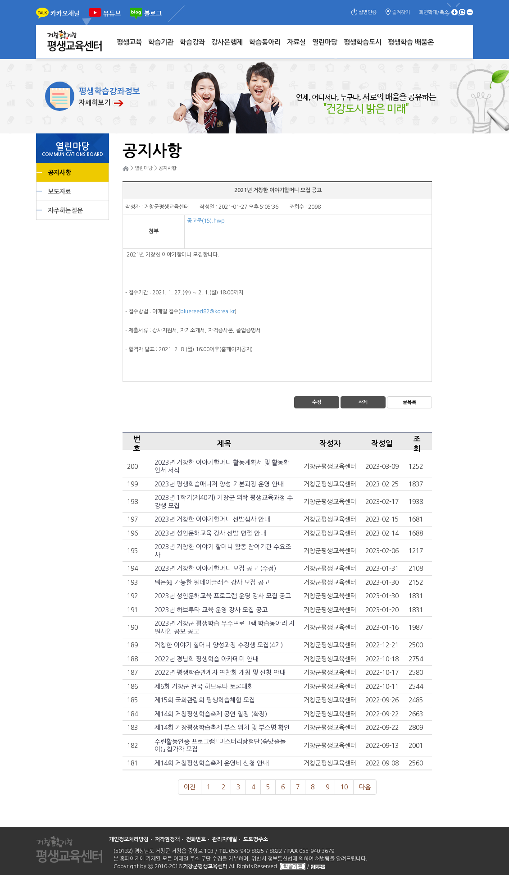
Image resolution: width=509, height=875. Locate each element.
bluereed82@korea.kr (207, 311)
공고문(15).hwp (206, 221)
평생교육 (129, 42)
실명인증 (368, 12)
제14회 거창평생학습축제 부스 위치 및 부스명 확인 (222, 727)
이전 (189, 787)
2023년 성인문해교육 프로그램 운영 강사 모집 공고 (223, 596)
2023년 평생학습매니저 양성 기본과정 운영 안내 (219, 484)
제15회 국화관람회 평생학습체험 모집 (205, 700)
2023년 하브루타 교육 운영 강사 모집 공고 (211, 610)
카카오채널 (65, 13)
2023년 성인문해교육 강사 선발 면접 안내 (210, 533)
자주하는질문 (65, 210)
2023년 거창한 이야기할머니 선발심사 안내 (212, 519)
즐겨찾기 (401, 12)
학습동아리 (265, 42)
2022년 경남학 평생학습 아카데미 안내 (206, 659)
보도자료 (59, 191)
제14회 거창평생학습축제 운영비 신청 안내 (211, 763)
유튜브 (112, 13)
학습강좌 (192, 42)
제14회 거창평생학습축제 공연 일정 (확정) (211, 714)
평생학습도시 (363, 42)
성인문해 (318, 867)
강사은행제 (227, 42)
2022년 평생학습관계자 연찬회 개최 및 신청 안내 (220, 672)
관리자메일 (224, 839)
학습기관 (160, 42)
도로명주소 (255, 839)
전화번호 (196, 839)
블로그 (153, 13)
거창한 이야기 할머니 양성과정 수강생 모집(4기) (219, 645)
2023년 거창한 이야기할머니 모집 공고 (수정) (215, 568)
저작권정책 (167, 839)
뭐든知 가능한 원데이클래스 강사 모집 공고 (212, 582)
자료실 (296, 42)
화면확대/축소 (434, 12)
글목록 (409, 402)
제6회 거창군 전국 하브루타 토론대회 (204, 686)
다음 (365, 787)
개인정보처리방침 (129, 839)
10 (344, 787)
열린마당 (324, 42)
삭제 (363, 402)
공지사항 (59, 173)
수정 (316, 402)
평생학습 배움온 (411, 42)
